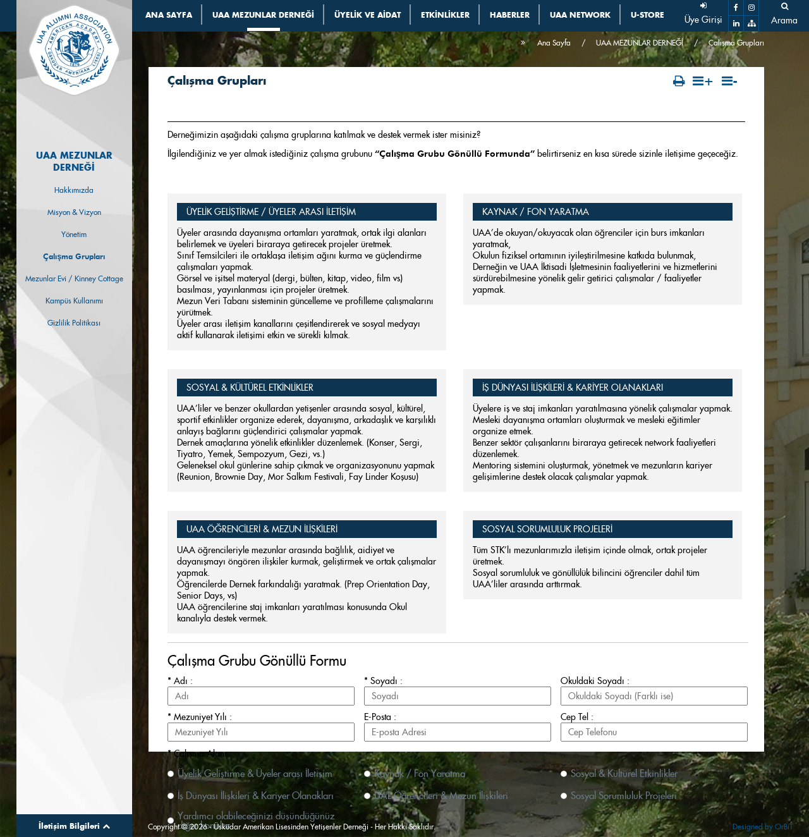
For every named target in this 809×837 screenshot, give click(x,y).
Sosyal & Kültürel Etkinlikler (624, 773)
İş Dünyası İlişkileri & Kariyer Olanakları (256, 795)
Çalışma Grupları (74, 256)
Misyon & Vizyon (74, 212)
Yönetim (74, 234)
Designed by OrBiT (763, 826)
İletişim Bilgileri (74, 826)
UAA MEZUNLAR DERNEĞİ (639, 42)
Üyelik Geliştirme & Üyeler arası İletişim (255, 773)
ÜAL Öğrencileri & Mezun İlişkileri (441, 795)
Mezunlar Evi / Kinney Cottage (74, 278)
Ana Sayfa (554, 42)
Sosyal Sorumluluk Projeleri (624, 795)
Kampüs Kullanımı (74, 300)
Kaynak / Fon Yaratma (419, 773)
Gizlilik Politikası (73, 322)
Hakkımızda (74, 190)
